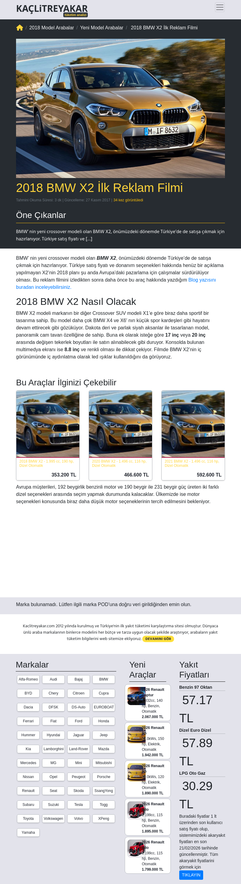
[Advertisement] (120, 553)
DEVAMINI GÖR (158, 639)
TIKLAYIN (191, 874)
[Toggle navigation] (220, 7)
